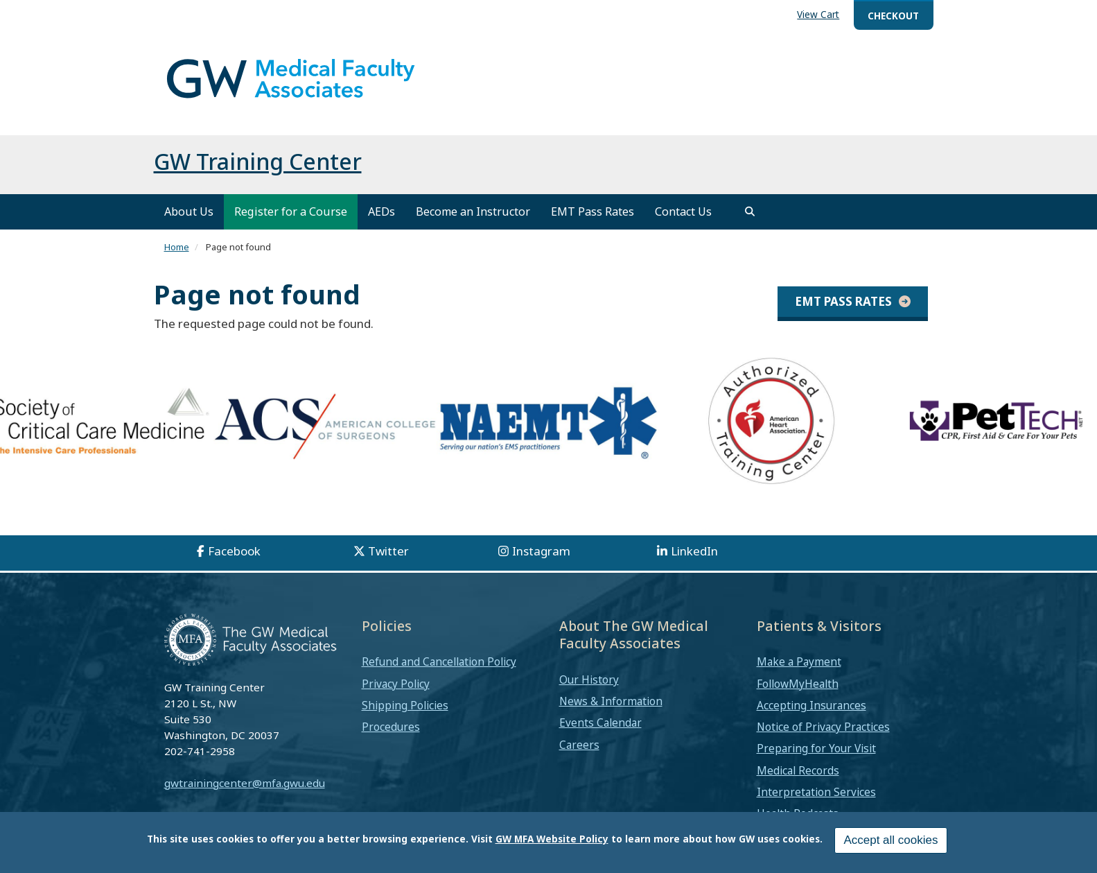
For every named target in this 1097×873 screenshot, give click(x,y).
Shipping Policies (405, 705)
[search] (749, 211)
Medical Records (798, 770)
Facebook (234, 551)
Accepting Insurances (811, 705)
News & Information (610, 701)
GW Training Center (258, 161)
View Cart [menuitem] (818, 14)
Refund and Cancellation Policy (439, 661)
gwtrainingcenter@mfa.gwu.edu (244, 783)
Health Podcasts (798, 813)
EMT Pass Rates (592, 211)
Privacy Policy (396, 684)
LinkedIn (694, 551)
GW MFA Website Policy (551, 841)
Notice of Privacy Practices (823, 727)
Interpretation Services (816, 792)
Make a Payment (799, 661)
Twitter (388, 551)
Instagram (541, 551)
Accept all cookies (890, 842)
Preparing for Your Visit (816, 748)
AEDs (381, 211)
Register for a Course (290, 211)
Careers (579, 745)
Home (176, 247)
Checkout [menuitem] (893, 15)
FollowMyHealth (798, 684)
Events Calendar (600, 722)
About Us (188, 211)
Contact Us (683, 211)
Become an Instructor (473, 211)
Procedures (391, 727)
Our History (589, 679)
